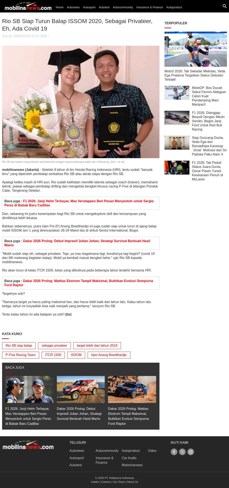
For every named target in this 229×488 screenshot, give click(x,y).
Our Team (119, 481)
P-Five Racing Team (21, 355)
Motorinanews (132, 465)
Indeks (95, 481)
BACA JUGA (14, 367)
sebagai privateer (54, 345)
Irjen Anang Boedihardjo (109, 355)
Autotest (104, 7)
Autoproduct (174, 7)
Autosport (89, 7)
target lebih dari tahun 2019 (97, 345)
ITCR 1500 (53, 355)
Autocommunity (123, 7)
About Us (132, 481)
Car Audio (129, 458)
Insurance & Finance (149, 7)
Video (152, 450)
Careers (106, 481)
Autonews (73, 7)
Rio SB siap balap (19, 345)
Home (59, 7)
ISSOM (76, 355)
